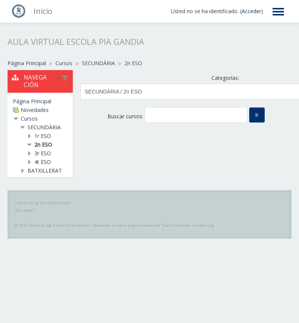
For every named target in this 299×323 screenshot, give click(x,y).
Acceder (251, 11)
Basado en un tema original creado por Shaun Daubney (142, 225)
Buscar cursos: (126, 116)
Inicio (43, 11)
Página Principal (32, 101)
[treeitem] (40, 101)
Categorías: (225, 77)
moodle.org (204, 225)
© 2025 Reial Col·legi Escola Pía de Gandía (52, 225)
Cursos (29, 118)
